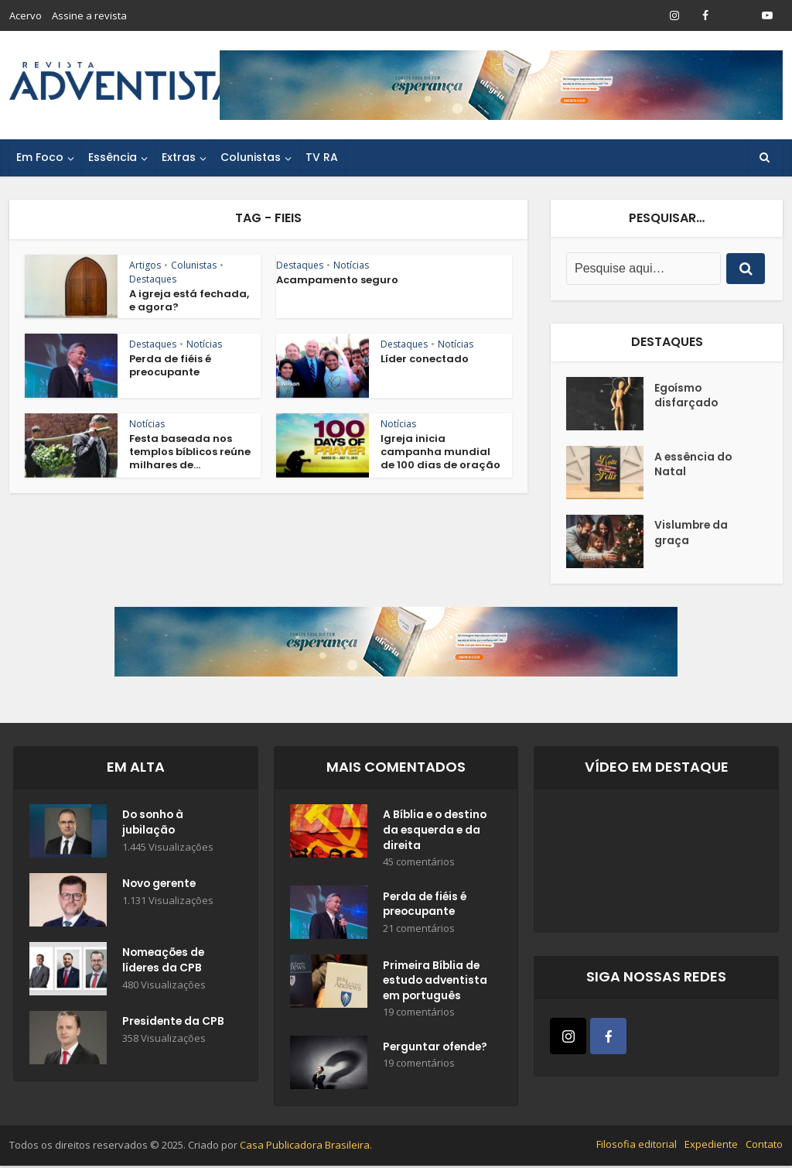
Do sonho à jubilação (154, 823)
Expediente (711, 1147)
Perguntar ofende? (436, 1050)
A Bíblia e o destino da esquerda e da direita (436, 831)
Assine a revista (89, 15)
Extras (179, 157)
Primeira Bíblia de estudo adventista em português (436, 983)
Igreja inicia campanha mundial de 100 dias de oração (440, 451)
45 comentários (419, 863)
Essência (112, 157)
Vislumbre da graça (691, 534)
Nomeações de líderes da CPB (165, 961)
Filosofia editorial (636, 1147)
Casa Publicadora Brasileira (305, 1148)
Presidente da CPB (174, 1022)
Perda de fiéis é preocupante (170, 365)
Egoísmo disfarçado (686, 396)
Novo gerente (161, 884)
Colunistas (250, 157)
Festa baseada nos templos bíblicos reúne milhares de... (190, 451)
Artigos (145, 265)
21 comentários (419, 930)
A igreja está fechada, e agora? (189, 300)
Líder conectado (425, 358)
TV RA (322, 157)
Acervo (25, 15)
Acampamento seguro (337, 279)
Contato (764, 1147)
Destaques (152, 279)
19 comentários (419, 1015)
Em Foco (39, 157)
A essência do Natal (694, 465)
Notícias (351, 265)
